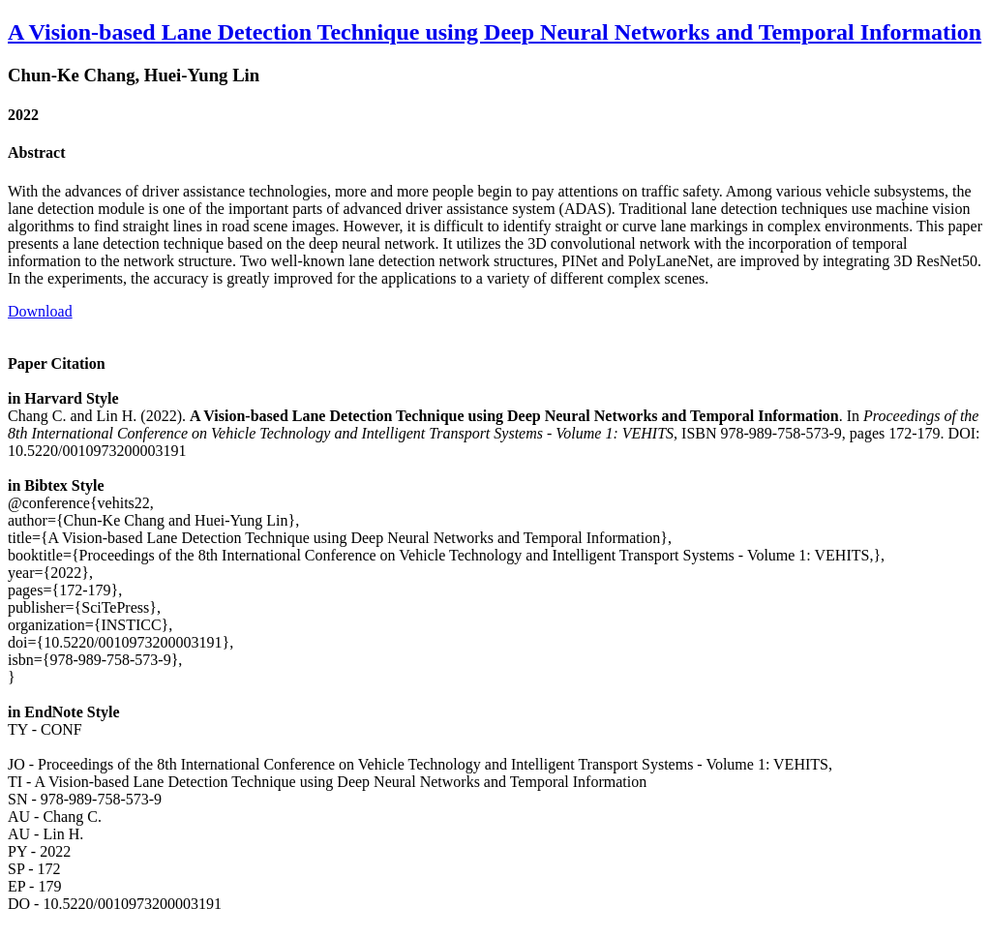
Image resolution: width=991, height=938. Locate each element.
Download (40, 311)
